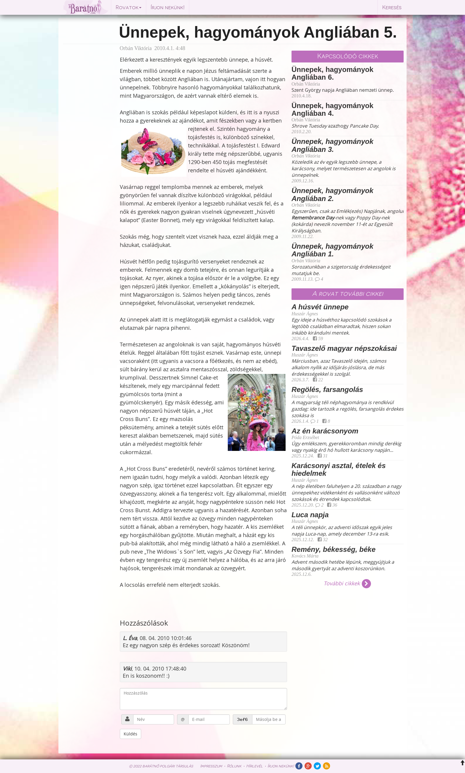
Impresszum (211, 766)
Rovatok (128, 7)
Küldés (130, 734)
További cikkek (348, 583)
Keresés (392, 7)
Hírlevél (254, 766)
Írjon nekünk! (167, 7)
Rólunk (234, 766)
